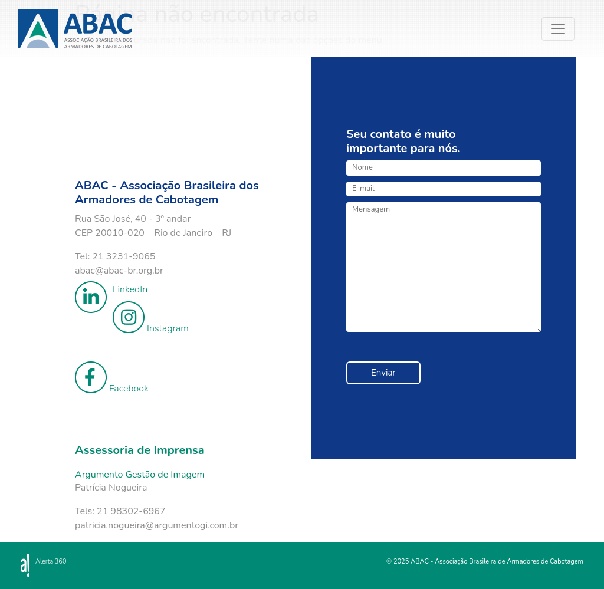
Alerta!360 (51, 561)
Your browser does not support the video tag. (178, 116)
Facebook (112, 378)
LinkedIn (111, 289)
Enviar (383, 373)
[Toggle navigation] (568, 42)
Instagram (151, 318)
